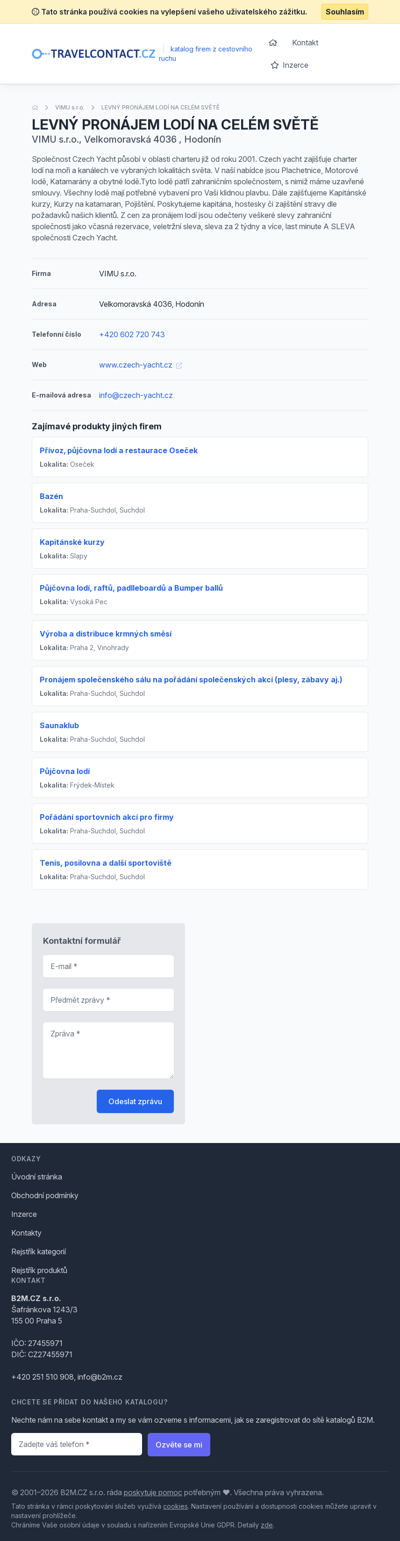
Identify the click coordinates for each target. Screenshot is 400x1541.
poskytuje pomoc (153, 1492)
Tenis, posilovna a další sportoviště (105, 863)
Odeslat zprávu (135, 1101)
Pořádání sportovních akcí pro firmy (107, 817)
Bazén (51, 496)
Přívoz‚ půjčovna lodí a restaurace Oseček (119, 450)
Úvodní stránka (36, 1176)
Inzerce (289, 65)
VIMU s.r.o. (70, 107)
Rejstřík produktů (39, 1270)
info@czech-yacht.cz (136, 395)
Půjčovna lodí (65, 771)
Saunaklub (59, 725)
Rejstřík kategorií (38, 1251)
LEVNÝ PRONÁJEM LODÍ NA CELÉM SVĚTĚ (160, 107)
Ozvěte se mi (179, 1444)
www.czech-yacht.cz (140, 364)
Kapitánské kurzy (72, 542)
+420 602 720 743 (132, 334)
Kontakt (305, 42)
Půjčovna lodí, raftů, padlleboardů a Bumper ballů (131, 588)
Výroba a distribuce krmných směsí (105, 633)
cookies (175, 1506)
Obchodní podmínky (45, 1195)
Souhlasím (345, 11)
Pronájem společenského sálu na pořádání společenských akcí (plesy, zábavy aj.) (191, 679)
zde (267, 1525)
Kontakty (26, 1232)
